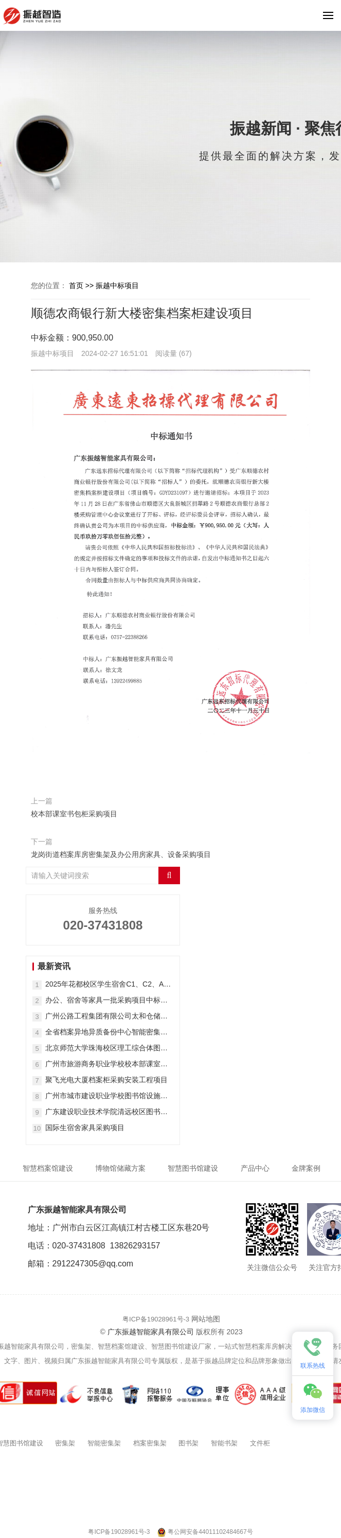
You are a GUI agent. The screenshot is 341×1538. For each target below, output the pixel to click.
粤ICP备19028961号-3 (155, 1319)
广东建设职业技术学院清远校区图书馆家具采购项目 (106, 1112)
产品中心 (255, 1168)
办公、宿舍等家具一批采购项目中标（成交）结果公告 (102, 1001)
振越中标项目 (117, 285)
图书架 (188, 1443)
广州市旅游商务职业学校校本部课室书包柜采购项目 (106, 1064)
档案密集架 (150, 1443)
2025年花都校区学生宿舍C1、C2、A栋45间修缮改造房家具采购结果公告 (108, 985)
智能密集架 (104, 1443)
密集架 (65, 1443)
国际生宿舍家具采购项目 (84, 1127)
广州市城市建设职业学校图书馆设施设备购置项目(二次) (106, 1096)
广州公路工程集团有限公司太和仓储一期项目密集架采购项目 (106, 1017)
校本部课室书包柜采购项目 (74, 814)
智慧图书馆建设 (193, 1168)
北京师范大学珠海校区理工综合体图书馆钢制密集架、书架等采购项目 (106, 1048)
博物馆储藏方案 (120, 1168)
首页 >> (82, 285)
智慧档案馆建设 (48, 1168)
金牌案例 (306, 1168)
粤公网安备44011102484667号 (210, 1531)
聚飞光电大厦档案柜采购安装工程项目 (106, 1080)
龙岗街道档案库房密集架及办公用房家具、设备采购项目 (121, 854)
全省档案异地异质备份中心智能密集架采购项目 (106, 1033)
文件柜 (260, 1443)
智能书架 (224, 1443)
